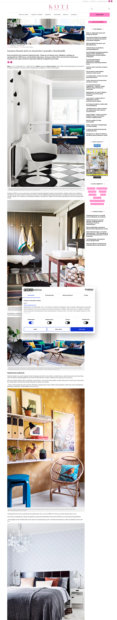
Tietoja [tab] (86, 295)
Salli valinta (58, 329)
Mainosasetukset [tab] (68, 295)
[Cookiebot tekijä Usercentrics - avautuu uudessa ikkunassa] (86, 290)
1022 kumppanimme (30, 305)
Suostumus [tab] (31, 295)
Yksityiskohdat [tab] (49, 295)
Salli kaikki (82, 329)
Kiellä (35, 329)
